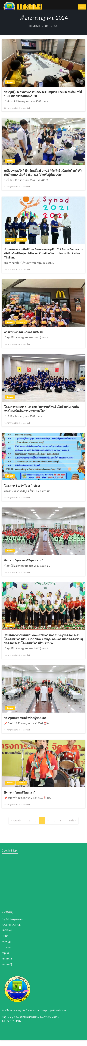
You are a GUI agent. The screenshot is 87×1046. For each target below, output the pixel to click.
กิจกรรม (10, 88)
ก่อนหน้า (17, 827)
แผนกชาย (21, 246)
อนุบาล (5, 959)
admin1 (26, 114)
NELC (5, 942)
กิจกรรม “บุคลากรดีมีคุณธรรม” (23, 566)
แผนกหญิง (7, 970)
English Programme (12, 925)
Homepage (34, 32)
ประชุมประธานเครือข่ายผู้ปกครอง (25, 724)
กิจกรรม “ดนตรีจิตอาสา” (19, 799)
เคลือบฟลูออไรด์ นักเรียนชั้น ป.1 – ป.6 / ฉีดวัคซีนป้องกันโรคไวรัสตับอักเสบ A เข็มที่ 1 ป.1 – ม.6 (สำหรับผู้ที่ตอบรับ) (43, 179)
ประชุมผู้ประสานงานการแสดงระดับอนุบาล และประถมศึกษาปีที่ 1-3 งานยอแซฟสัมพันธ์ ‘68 (43, 100)
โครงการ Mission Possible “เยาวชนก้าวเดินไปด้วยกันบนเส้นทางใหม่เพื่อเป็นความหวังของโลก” (41, 415)
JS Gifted (7, 936)
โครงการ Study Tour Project (22, 492)
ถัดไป (71, 827)
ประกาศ (10, 482)
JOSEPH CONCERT (13, 930)
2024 (47, 32)
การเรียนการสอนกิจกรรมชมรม (23, 338)
